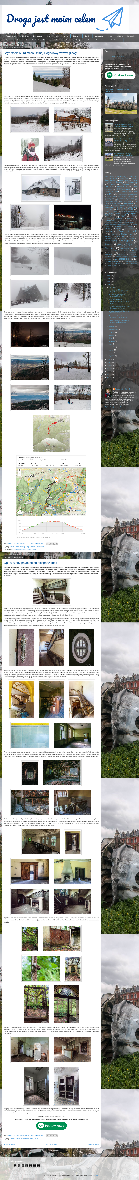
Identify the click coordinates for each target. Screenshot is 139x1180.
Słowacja (129, 242)
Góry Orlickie (111, 199)
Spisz (119, 244)
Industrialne (131, 36)
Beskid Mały (121, 176)
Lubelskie (134, 215)
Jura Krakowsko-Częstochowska (95, 40)
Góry (48, 36)
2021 (109, 362)
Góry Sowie (120, 199)
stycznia (112, 356)
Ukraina (134, 250)
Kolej (78, 40)
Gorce (135, 191)
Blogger (95, 1175)
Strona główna (51, 1144)
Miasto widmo (129, 222)
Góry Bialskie (133, 194)
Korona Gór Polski (32, 40)
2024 (109, 282)
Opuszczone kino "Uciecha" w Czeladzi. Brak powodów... (119, 317)
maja (111, 344)
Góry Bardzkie (123, 194)
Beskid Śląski (14, 547)
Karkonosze (133, 207)
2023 (109, 285)
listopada (112, 326)
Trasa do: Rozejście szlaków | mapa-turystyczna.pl (33, 537)
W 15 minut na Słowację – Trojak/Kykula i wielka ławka (123, 154)
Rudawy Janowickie (111, 240)
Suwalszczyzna (109, 246)
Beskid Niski (132, 176)
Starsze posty (93, 1144)
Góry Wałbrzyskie (125, 201)
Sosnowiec (108, 244)
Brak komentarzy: (37, 543)
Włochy (132, 254)
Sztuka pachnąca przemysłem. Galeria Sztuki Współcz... (119, 321)
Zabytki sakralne (111, 261)
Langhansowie (122, 215)
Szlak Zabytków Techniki (125, 246)
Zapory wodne (111, 265)
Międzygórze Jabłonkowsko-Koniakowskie (117, 224)
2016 (109, 377)
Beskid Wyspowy (124, 180)
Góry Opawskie (132, 198)
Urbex (66, 36)
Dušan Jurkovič (126, 191)
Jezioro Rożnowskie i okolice (121, 205)
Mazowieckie (118, 222)
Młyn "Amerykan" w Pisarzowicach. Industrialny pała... (119, 301)
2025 (109, 279)
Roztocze (132, 238)
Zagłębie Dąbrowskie (114, 263)
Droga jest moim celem (117, 56)
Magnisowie (119, 218)
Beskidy (87, 36)
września (112, 332)
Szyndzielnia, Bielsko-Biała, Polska (24, 549)
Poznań (132, 236)
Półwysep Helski (110, 238)
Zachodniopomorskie (130, 261)
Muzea (107, 229)
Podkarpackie (126, 234)
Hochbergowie (115, 203)
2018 (109, 371)
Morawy (130, 226)
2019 (109, 368)
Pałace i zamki (11, 36)
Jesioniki (107, 205)
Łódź (132, 217)
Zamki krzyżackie (131, 263)
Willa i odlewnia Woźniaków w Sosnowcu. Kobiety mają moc (124, 125)
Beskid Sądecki (112, 178)
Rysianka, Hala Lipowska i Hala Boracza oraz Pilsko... (119, 307)
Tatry (135, 248)
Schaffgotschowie (127, 240)
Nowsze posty (9, 1144)
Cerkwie (69, 40)
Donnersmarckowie (111, 191)
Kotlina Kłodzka (114, 213)
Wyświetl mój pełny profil (113, 407)
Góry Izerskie (109, 198)
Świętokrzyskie (116, 40)
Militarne (120, 36)
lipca (110, 338)
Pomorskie (120, 236)
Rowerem (123, 238)
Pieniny (114, 234)
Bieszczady (47, 40)
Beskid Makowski (109, 176)
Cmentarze (76, 36)
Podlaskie (108, 236)
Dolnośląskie (37, 36)
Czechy (19, 40)
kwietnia (112, 347)
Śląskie (57, 36)
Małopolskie (99, 36)
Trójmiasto (126, 250)
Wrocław (59, 40)
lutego (111, 353)
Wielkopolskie (121, 254)
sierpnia (112, 335)
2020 (109, 365)
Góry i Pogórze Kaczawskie (126, 196)
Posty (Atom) (55, 1150)
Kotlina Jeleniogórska (129, 211)
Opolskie (9, 40)
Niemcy (118, 229)
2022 (109, 359)
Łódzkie (122, 217)
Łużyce (107, 218)
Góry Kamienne (120, 198)
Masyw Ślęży (124, 220)
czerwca (112, 341)
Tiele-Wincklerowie (27, 1139)
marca (111, 350)
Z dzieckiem (24, 36)
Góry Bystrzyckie (111, 196)
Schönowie (108, 242)
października (113, 329)
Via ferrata (122, 253)
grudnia (111, 287)
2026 (109, 276)
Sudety (110, 36)
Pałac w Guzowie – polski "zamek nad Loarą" (123, 140)
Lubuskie (112, 217)
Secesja (118, 242)
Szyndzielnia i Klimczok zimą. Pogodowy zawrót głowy (40, 53)
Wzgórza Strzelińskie (122, 256)
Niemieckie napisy (130, 228)
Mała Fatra (130, 218)
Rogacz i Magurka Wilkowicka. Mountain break (119, 312)
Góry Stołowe (131, 199)
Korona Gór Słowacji (111, 211)
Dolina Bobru (122, 186)
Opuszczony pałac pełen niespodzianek (30, 563)
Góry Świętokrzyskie (111, 201)
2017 (109, 374)
